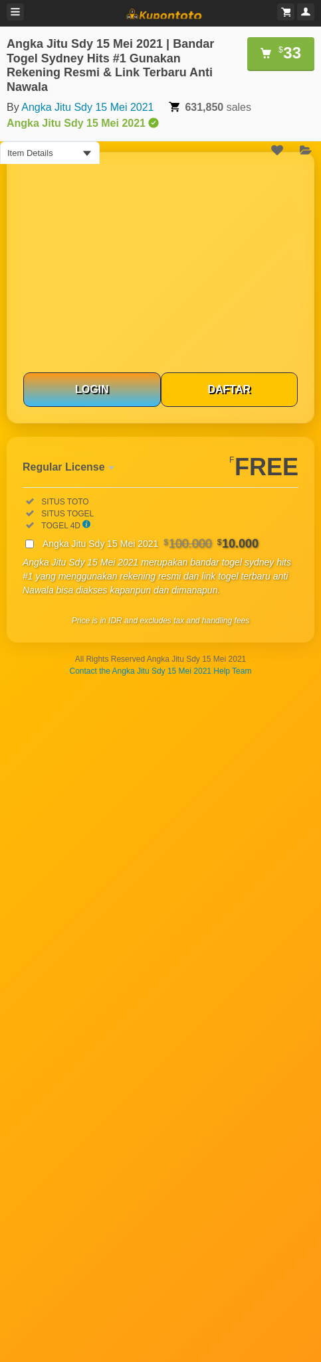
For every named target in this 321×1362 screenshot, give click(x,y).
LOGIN (92, 389)
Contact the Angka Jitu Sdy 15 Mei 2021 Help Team (161, 671)
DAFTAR (229, 389)
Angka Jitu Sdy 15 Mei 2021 (87, 107)
